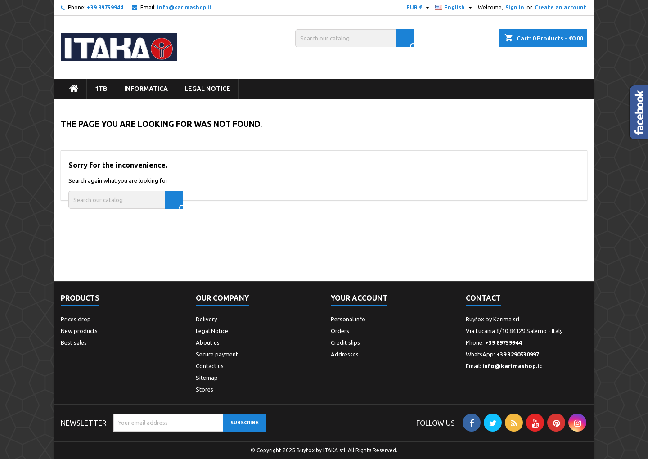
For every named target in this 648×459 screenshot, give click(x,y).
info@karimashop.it (184, 7)
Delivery (206, 319)
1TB (101, 88)
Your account (359, 298)
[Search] (354, 38)
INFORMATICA (146, 88)
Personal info (348, 319)
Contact (483, 298)
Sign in (514, 7)
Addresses (345, 354)
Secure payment (217, 354)
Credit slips (345, 342)
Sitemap (207, 377)
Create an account (560, 7)
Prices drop (76, 319)
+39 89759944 (105, 7)
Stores (204, 389)
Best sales (74, 342)
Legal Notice (207, 88)
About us (208, 342)
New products (79, 331)
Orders (340, 331)
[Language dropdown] (454, 7)
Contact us (210, 366)
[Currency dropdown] (419, 7)
